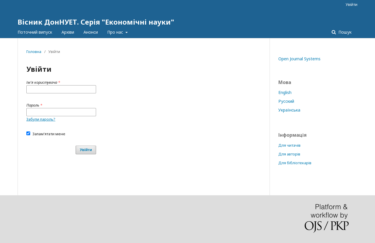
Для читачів (289, 145)
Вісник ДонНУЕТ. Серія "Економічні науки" (96, 22)
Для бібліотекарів (294, 162)
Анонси (90, 32)
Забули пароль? (40, 119)
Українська (289, 110)
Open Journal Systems (299, 58)
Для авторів (289, 154)
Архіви (68, 32)
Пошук (344, 32)
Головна (33, 51)
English (285, 92)
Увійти (351, 4)
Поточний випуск (35, 32)
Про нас (115, 32)
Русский (286, 101)
